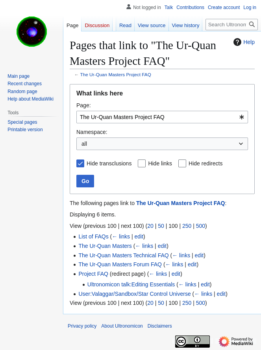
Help (243, 42)
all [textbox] (84, 144)
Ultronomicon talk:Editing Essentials (131, 284)
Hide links (160, 163)
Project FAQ (93, 274)
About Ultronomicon (122, 326)
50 (161, 226)
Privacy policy (82, 326)
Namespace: (91, 132)
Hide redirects (205, 163)
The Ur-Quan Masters (104, 246)
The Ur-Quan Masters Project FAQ (115, 74)
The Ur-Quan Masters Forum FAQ (120, 264)
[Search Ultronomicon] (231, 24)
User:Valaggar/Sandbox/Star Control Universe (134, 294)
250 (186, 226)
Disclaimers (160, 326)
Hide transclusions (109, 163)
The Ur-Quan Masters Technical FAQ (123, 255)
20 (150, 226)
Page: (83, 105)
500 (200, 226)
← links (121, 236)
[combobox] (162, 117)
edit (139, 236)
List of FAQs (93, 236)
